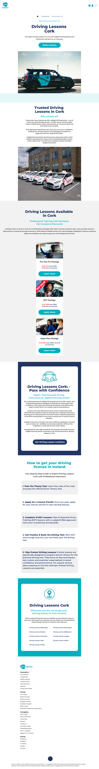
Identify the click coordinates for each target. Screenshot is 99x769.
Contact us (23, 724)
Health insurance (25, 679)
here (44, 764)
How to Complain (25, 731)
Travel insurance (25, 681)
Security (22, 721)
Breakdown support (26, 704)
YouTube (22, 748)
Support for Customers (27, 733)
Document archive (25, 726)
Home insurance (25, 684)
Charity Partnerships (26, 688)
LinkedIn (22, 746)
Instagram (23, 739)
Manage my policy (25, 701)
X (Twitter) (23, 743)
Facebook (23, 741)
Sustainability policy (26, 728)
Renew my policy (25, 697)
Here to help (23, 714)
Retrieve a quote (25, 699)
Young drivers (24, 677)
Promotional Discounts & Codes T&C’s (31, 708)
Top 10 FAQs (23, 719)
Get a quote (23, 694)
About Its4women (25, 716)
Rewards (22, 686)
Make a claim (24, 706)
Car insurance (24, 674)
